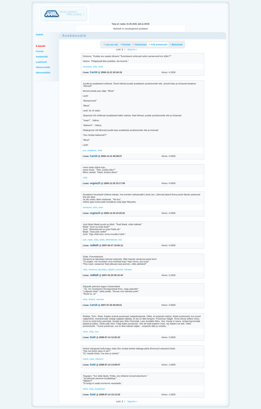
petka (85, 389)
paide (102, 240)
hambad (128, 269)
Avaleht (39, 35)
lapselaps (102, 269)
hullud (85, 359)
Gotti (93, 337)
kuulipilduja (100, 389)
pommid (119, 269)
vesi (120, 240)
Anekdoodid (42, 57)
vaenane (100, 299)
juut (84, 150)
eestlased (87, 207)
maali (90, 240)
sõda (100, 67)
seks (95, 67)
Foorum (39, 51)
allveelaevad (111, 240)
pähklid (111, 269)
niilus (100, 207)
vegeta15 (95, 183)
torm (97, 332)
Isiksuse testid (43, 67)
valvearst (99, 359)
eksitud (91, 299)
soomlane (87, 67)
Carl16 (93, 72)
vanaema (92, 269)
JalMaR (94, 245)
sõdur (85, 332)
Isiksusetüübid (43, 73)
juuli (84, 240)
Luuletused (41, 62)
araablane (91, 150)
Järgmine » (132, 49)
